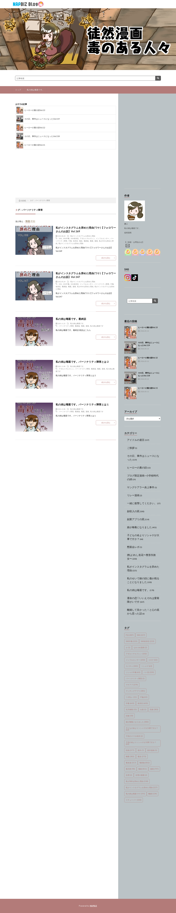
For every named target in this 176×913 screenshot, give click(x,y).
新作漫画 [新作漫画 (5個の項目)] (152, 750)
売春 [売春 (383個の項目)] (154, 709)
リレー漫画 (133, 495)
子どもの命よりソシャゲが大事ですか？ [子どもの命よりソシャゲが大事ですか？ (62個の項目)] (142, 729)
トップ (18, 90)
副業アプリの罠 (135, 519)
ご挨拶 (130, 447)
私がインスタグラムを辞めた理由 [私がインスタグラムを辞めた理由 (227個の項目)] (141, 787)
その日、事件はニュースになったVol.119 (42, 119)
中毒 (70, 241)
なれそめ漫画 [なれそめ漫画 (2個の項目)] (140, 647)
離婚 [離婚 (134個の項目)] (152, 794)
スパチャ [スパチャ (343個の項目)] (132, 666)
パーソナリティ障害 (101, 284)
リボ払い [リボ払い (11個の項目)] (131, 697)
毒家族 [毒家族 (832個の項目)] (144, 763)
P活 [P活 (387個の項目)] (130, 635)
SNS (60, 238)
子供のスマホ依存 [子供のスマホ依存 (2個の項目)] (134, 736)
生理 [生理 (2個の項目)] (129, 775)
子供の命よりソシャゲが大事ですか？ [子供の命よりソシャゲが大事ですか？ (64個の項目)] (141, 743)
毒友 (80, 241)
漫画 (96, 241)
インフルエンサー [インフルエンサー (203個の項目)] (135, 660)
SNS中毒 (66, 238)
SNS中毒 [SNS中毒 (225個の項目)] (131, 641)
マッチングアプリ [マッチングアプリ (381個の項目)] (135, 691)
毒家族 (86, 241)
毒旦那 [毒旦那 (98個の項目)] (130, 769)
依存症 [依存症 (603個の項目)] (143, 703)
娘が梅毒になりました (139, 527)
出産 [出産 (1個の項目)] (143, 709)
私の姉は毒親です (96, 326)
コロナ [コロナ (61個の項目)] (152, 660)
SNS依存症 (75, 238)
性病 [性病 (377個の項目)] (130, 750)
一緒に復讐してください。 (142, 503)
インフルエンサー (102, 238)
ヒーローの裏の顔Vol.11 (34, 145)
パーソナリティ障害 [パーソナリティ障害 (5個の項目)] (135, 678)
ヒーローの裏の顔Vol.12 (34, 127)
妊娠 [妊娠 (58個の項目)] (129, 716)
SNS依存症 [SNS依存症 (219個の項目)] (147, 641)
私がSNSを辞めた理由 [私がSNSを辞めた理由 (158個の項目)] (137, 781)
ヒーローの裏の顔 (137, 467)
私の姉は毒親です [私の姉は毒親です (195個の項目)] (135, 794)
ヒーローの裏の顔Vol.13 (34, 110)
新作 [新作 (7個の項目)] (141, 750)
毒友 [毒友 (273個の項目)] (142, 756)
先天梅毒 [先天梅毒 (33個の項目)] (131, 709)
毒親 (91, 241)
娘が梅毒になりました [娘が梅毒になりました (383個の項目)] (137, 722)
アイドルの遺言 (135, 439)
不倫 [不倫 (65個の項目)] (143, 697)
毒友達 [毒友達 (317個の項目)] (131, 763)
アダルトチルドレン (87, 238)
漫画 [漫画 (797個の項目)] (154, 769)
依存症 (75, 241)
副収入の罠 (133, 511)
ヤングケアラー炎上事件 (140, 487)
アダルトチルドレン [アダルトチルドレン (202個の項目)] (136, 654)
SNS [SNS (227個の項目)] (141, 635)
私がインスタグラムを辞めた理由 (82, 236)
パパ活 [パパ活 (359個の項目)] (149, 672)
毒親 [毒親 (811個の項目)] (142, 769)
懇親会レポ (133, 546)
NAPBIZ (93, 906)
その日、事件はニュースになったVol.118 (42, 136)
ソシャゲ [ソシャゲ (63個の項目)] (146, 666)
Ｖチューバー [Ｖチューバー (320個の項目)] (133, 800)
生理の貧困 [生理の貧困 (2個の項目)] (141, 775)
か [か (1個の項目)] (128, 647)
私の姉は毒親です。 (35, 90)
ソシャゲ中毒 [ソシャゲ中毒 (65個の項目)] (133, 672)
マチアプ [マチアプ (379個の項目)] (132, 685)
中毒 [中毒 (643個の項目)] (130, 703)
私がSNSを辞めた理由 (85, 286)
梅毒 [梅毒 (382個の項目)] (130, 756)
